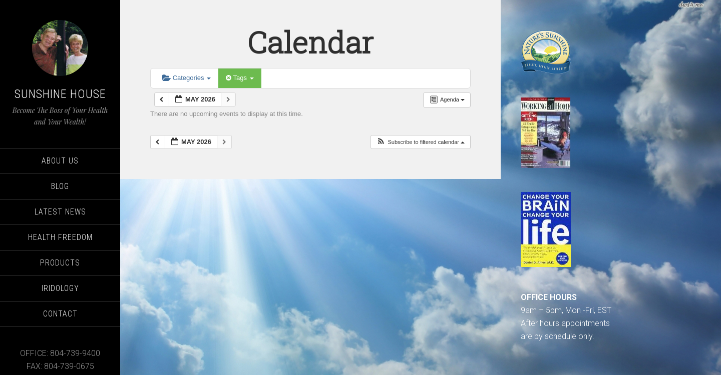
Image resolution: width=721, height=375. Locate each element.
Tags (239, 78)
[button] (420, 142)
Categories (186, 78)
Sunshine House (60, 94)
